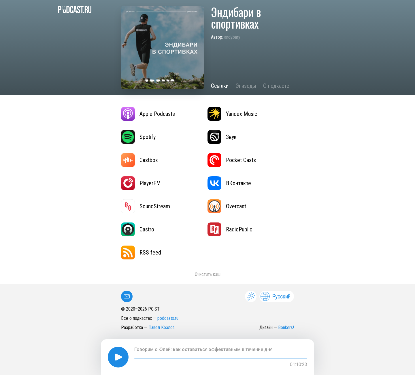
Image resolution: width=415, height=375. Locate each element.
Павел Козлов (161, 327)
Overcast (226, 206)
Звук (222, 137)
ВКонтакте (229, 183)
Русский (275, 296)
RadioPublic (229, 229)
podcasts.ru (167, 318)
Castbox (139, 160)
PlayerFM (141, 183)
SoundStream (145, 206)
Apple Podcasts (148, 114)
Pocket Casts (231, 160)
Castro (137, 229)
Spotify (138, 137)
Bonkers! (286, 327)
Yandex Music (232, 114)
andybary (232, 37)
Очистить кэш (207, 274)
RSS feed (141, 252)
